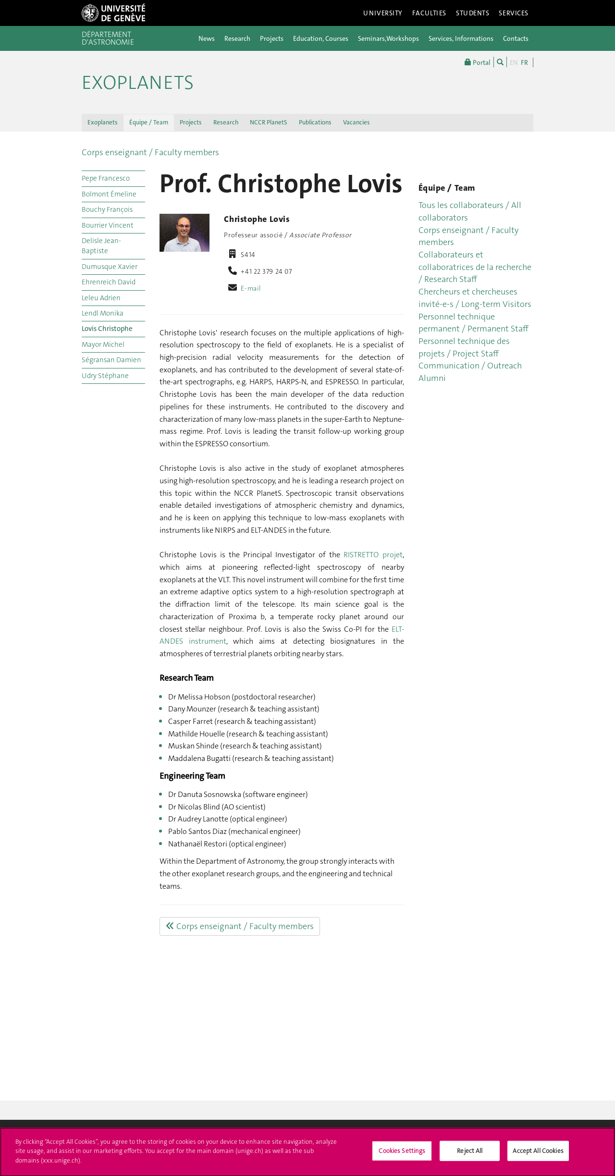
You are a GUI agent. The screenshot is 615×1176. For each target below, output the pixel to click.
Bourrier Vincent (108, 225)
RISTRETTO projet (373, 555)
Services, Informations (461, 38)
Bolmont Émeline (109, 194)
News (206, 38)
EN (514, 62)
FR (524, 62)
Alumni (432, 378)
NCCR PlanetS (268, 122)
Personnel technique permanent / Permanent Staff (473, 323)
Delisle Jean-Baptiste (101, 246)
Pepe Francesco (106, 178)
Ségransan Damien (111, 360)
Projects (271, 38)
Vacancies (356, 122)
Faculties (429, 13)
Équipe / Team (148, 122)
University (383, 13)
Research (237, 38)
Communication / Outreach (470, 365)
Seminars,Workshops (388, 38)
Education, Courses (320, 38)
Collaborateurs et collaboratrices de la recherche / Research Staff (474, 267)
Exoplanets (138, 82)
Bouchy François (107, 209)
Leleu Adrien (101, 298)
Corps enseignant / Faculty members (150, 152)
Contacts (516, 38)
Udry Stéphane (105, 375)
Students (473, 13)
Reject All (469, 1155)
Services (514, 13)
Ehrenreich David (108, 282)
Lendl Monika (102, 313)
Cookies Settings (402, 1155)
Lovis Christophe (107, 328)
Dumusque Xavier (109, 266)
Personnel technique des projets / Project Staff (464, 347)
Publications (315, 122)
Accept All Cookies (538, 1155)
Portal (478, 62)
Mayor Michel (103, 344)
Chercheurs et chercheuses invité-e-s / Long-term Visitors (474, 298)
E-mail (251, 288)
